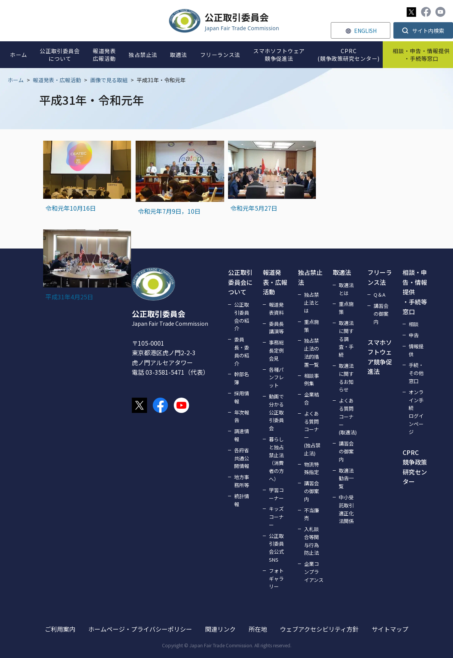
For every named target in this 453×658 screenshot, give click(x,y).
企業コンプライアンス (314, 571)
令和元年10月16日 (70, 208)
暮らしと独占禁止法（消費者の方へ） (276, 459)
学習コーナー (276, 494)
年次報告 (241, 416)
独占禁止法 (310, 277)
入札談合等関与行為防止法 (311, 540)
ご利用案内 (60, 629)
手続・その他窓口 (416, 373)
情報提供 (416, 350)
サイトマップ (390, 629)
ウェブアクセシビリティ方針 (319, 629)
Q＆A (379, 294)
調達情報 (241, 435)
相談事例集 (311, 379)
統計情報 (241, 500)
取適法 (342, 272)
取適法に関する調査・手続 (346, 338)
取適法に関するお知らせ (346, 377)
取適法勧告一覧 (346, 478)
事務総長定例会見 (276, 350)
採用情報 (241, 397)
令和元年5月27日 (253, 208)
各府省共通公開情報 (241, 458)
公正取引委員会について (240, 282)
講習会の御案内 (311, 491)
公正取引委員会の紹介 (241, 316)
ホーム (16, 80)
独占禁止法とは (311, 302)
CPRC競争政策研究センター (415, 467)
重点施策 (311, 325)
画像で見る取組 (109, 80)
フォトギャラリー (276, 578)
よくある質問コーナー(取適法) (348, 416)
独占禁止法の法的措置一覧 (311, 352)
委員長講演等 (276, 327)
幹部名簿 (241, 378)
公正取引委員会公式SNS (276, 547)
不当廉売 (311, 514)
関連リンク (220, 629)
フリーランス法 (379, 277)
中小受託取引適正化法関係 (346, 509)
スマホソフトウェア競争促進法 (379, 357)
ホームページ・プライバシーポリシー (140, 629)
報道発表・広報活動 (57, 80)
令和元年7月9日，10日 (169, 211)
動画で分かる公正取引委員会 (276, 412)
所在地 (258, 629)
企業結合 (311, 398)
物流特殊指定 (311, 468)
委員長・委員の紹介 (241, 351)
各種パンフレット (276, 377)
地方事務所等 (241, 481)
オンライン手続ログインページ (416, 411)
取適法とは (346, 289)
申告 (414, 335)
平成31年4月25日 (69, 296)
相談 (414, 324)
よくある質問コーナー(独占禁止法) (312, 433)
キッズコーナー (276, 516)
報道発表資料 (276, 308)
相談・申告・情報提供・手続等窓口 (415, 292)
